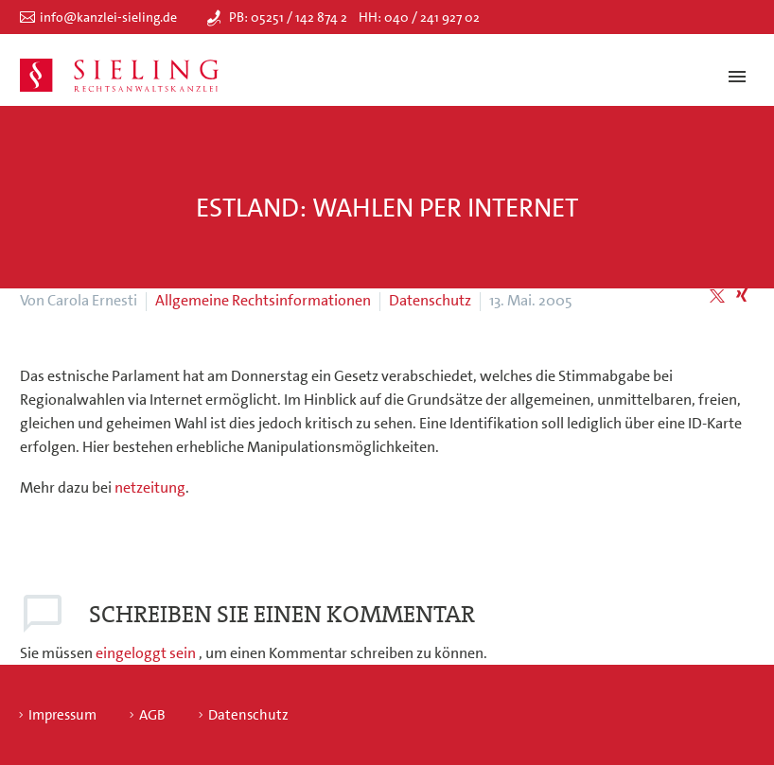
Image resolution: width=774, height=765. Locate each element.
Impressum (62, 715)
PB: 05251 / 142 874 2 (288, 17)
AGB (152, 715)
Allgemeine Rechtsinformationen (263, 300)
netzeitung (149, 487)
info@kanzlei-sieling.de (108, 17)
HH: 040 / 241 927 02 (419, 17)
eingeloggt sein (147, 653)
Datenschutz (430, 300)
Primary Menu (737, 76)
